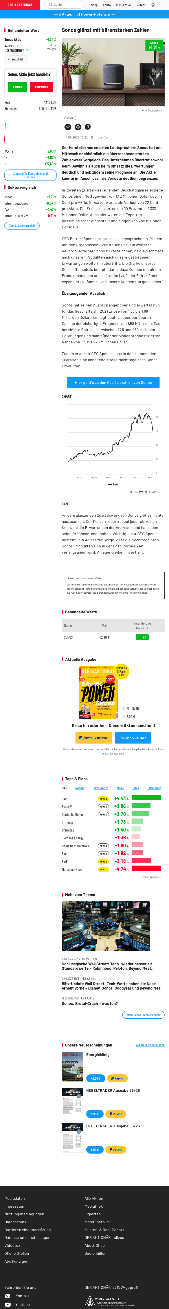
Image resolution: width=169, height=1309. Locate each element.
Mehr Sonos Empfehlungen (143, 1015)
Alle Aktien (93, 1198)
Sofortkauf (93, 738)
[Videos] (141, 5)
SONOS (70, 118)
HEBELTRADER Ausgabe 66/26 (113, 1090)
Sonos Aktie (12, 39)
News (103, 798)
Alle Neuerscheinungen (150, 1045)
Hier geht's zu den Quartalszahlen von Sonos (113, 382)
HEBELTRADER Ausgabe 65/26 (113, 1125)
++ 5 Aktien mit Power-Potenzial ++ (84, 14)
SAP (64, 799)
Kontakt (16, 1295)
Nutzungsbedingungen (24, 1213)
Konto (105, 753)
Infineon (67, 822)
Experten (92, 1213)
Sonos (145, 492)
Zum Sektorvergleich (22, 225)
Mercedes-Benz (72, 869)
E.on (65, 853)
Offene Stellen (16, 1253)
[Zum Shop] (94, 5)
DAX (64, 787)
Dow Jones (101, 787)
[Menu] (163, 5)
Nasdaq (80, 787)
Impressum (14, 1206)
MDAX (120, 787)
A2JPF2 (11, 45)
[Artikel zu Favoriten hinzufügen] (88, 127)
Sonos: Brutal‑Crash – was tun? (90, 1003)
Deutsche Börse (72, 814)
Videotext (13, 1245)
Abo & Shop (94, 1245)
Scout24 (67, 806)
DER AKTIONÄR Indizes (104, 1237)
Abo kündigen (16, 1261)
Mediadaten (14, 1198)
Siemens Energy (72, 838)
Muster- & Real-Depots (104, 1229)
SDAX (135, 787)
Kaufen (17, 87)
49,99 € (95, 1078)
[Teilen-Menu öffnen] (67, 127)
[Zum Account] (106, 5)
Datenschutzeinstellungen (27, 1237)
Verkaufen (41, 87)
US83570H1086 (16, 50)
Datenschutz (15, 1221)
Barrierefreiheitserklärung (27, 1229)
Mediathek (93, 1206)
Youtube (17, 1304)
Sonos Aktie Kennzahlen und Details (30, 175)
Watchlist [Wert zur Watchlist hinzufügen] (17, 59)
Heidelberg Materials (75, 846)
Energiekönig (98, 1054)
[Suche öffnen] (50, 4)
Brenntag (68, 830)
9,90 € (95, 1114)
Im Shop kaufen (133, 737)
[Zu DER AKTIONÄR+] (123, 5)
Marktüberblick (97, 1221)
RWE (65, 861)
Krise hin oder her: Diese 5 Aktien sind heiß (113, 725)
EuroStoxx (154, 787)
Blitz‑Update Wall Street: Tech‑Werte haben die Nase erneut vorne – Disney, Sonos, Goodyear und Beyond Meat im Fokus (112, 985)
